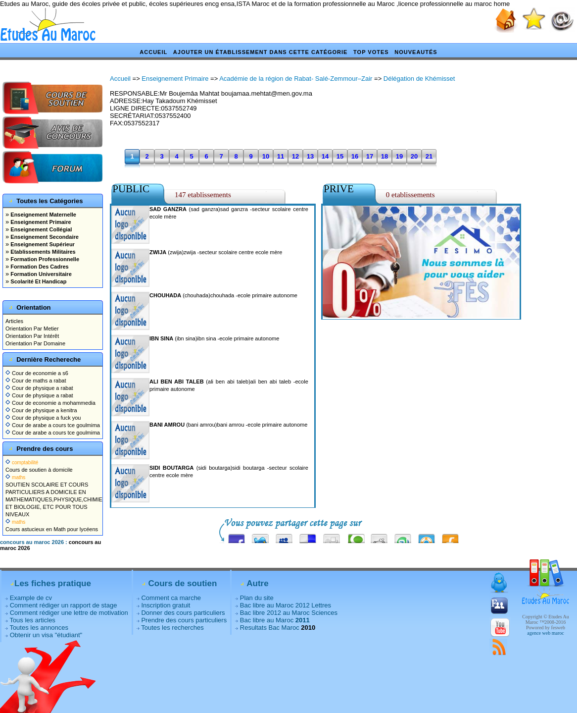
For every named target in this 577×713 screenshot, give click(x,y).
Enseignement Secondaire (44, 237)
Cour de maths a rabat (35, 381)
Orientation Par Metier (32, 328)
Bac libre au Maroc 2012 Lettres (285, 605)
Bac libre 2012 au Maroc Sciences (288, 612)
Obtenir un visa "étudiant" (46, 635)
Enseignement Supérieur (42, 244)
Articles (14, 321)
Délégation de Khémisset (419, 78)
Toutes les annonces (38, 627)
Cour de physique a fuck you (43, 418)
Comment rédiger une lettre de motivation (69, 612)
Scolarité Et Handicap (37, 281)
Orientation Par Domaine (35, 343)
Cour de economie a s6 (36, 373)
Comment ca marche (171, 598)
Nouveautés (415, 52)
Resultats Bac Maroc (269, 627)
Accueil (153, 52)
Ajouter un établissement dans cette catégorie (260, 52)
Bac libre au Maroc (275, 620)
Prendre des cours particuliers (184, 620)
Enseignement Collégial (40, 229)
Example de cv (31, 598)
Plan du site (257, 598)
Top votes (371, 52)
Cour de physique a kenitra (41, 410)
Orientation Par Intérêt (32, 336)
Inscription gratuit (165, 605)
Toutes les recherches (172, 627)
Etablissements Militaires (42, 252)
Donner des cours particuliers (183, 612)
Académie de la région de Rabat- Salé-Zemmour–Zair (295, 78)
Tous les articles (32, 620)
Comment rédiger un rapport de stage (63, 605)
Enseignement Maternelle (42, 215)
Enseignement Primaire (40, 222)
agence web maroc (545, 633)
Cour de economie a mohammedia (50, 403)
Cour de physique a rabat (39, 388)
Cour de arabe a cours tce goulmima (52, 425)
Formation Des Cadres (38, 267)
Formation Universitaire (40, 274)
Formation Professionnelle (44, 259)
